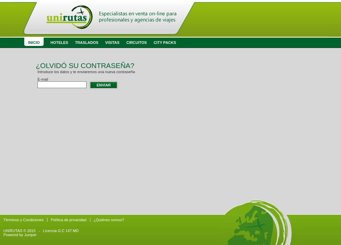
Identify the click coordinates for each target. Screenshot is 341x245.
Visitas (112, 42)
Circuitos (136, 42)
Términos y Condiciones (23, 220)
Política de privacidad (69, 220)
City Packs (165, 42)
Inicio (34, 42)
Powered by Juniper (19, 235)
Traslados (86, 42)
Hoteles (59, 42)
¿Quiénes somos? (109, 220)
